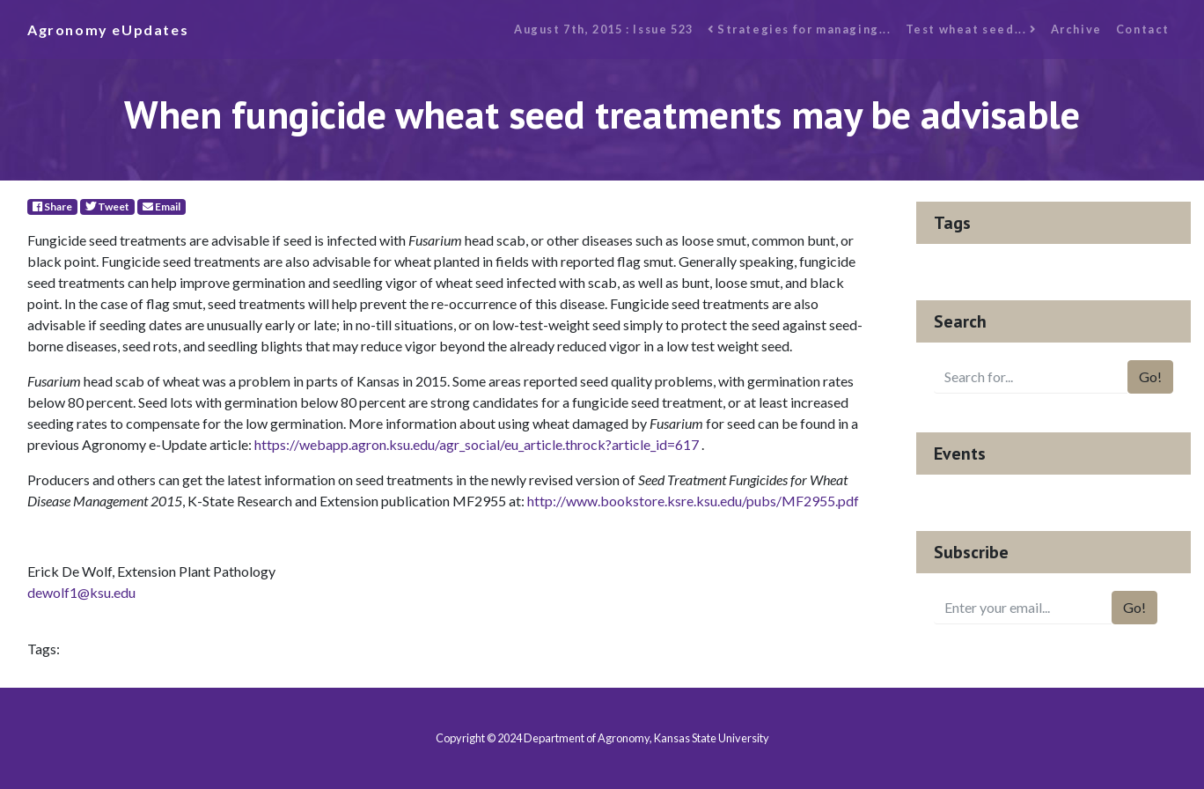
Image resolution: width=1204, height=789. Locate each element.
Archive (1076, 29)
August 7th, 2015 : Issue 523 (604, 29)
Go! (1150, 376)
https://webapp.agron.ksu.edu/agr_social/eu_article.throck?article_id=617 (476, 444)
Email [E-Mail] (161, 206)
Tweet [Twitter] (107, 206)
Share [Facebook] (52, 206)
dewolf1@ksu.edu (81, 592)
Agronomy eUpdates (107, 29)
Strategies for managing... (800, 29)
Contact (1143, 29)
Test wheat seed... (971, 29)
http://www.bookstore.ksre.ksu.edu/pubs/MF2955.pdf (693, 500)
